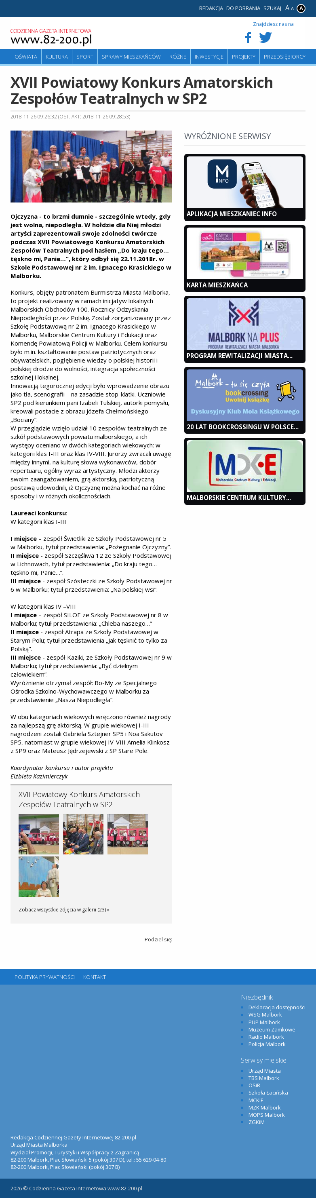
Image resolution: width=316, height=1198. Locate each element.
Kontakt (94, 977)
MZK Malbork (265, 1107)
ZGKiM (257, 1122)
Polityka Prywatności (45, 977)
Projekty (243, 56)
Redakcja (211, 8)
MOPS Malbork (267, 1114)
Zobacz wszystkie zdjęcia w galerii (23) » (64, 909)
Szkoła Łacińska (268, 1092)
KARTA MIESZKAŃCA (217, 285)
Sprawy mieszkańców (131, 56)
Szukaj (272, 8)
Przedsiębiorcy (284, 56)
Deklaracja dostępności (277, 1007)
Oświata (26, 56)
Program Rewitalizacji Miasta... (240, 356)
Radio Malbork (266, 1036)
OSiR (254, 1085)
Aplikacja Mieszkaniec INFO (232, 214)
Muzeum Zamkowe (272, 1029)
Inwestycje (209, 56)
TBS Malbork (264, 1078)
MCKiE (256, 1100)
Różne (177, 56)
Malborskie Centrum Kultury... (239, 498)
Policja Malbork (267, 1044)
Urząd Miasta (265, 1070)
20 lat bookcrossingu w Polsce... (243, 427)
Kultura (57, 56)
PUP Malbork (264, 1022)
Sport (84, 56)
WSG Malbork (265, 1014)
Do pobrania (243, 8)
